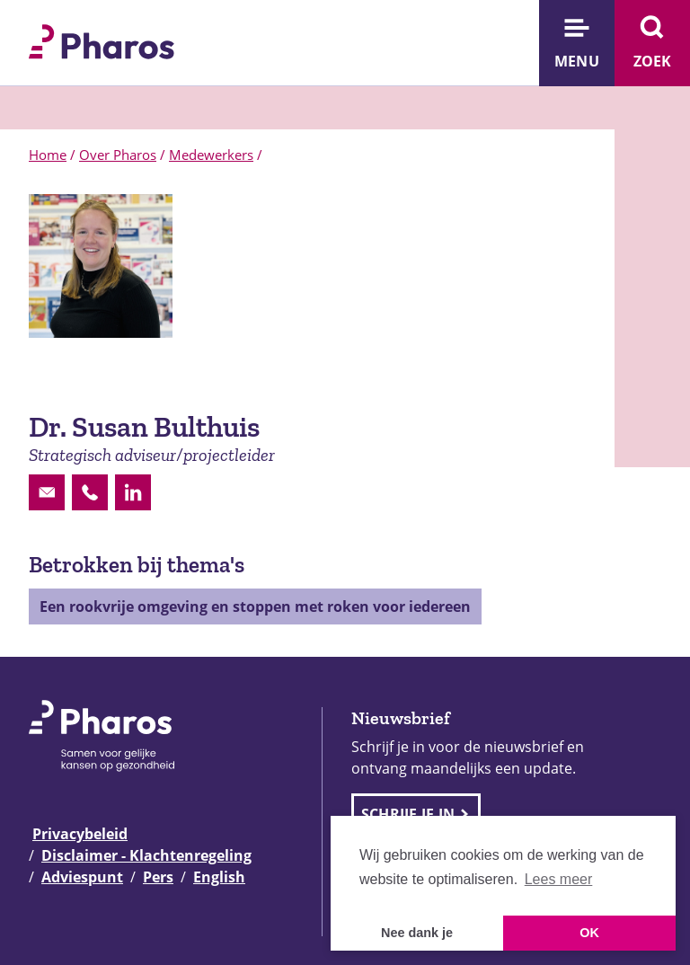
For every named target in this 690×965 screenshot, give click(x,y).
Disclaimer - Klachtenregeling (146, 855)
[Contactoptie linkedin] (133, 492)
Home (47, 155)
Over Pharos (117, 155)
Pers (158, 877)
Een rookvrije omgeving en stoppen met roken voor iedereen (255, 606)
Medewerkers (211, 155)
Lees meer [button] (559, 879)
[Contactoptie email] (47, 492)
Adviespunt (82, 877)
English (219, 877)
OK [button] (589, 932)
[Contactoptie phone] (90, 492)
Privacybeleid (80, 834)
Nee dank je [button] (417, 932)
